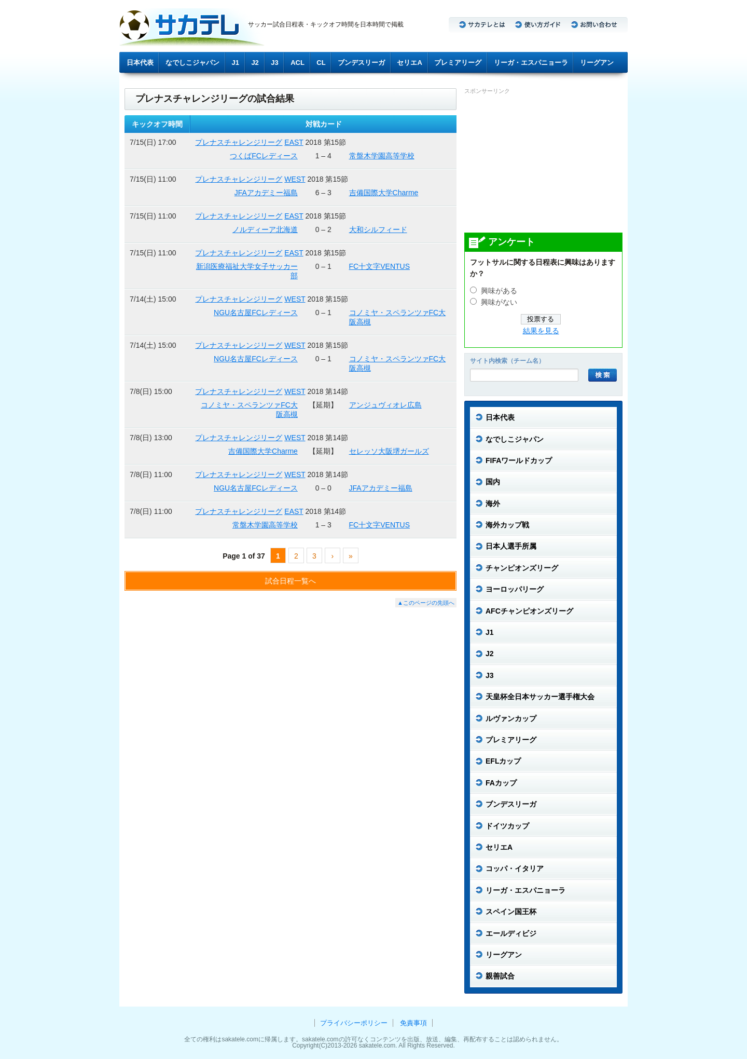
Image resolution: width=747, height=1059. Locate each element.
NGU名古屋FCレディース (256, 312)
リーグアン (597, 62)
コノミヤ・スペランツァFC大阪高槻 (397, 317)
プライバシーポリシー (354, 1023)
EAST (293, 142)
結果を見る (541, 331)
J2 (254, 62)
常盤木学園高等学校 (381, 156)
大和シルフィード (378, 229)
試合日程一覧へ (290, 581)
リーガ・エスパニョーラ (531, 62)
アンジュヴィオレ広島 (385, 405)
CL (320, 62)
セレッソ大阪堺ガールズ (389, 451)
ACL (297, 62)
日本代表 (140, 62)
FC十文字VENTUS (379, 266)
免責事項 (413, 1023)
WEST (294, 179)
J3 (274, 62)
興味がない (499, 302)
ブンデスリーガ (361, 62)
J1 (235, 62)
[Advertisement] (542, 163)
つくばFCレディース (264, 156)
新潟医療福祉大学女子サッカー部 (247, 271)
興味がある (499, 291)
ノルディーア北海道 (265, 229)
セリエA (409, 62)
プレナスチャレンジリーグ (238, 142)
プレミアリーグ (457, 62)
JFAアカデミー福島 (266, 192)
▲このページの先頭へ (425, 603)
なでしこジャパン (192, 62)
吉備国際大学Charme (384, 192)
